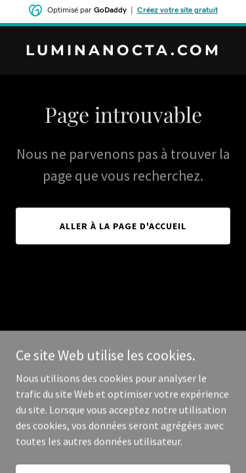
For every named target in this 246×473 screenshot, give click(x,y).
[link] (123, 51)
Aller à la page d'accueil (123, 226)
